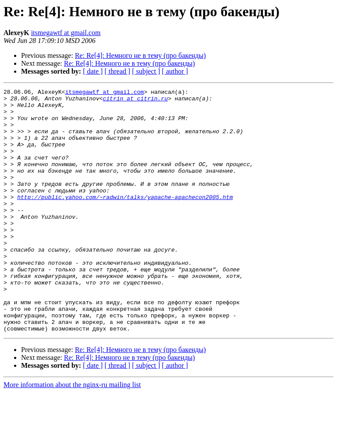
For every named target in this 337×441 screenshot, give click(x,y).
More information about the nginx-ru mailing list (72, 433)
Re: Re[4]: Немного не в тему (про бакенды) (140, 55)
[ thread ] (117, 71)
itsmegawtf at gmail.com (66, 32)
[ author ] (175, 71)
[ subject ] (146, 71)
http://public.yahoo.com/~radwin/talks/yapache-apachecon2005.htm (125, 219)
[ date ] (93, 71)
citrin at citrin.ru (135, 101)
